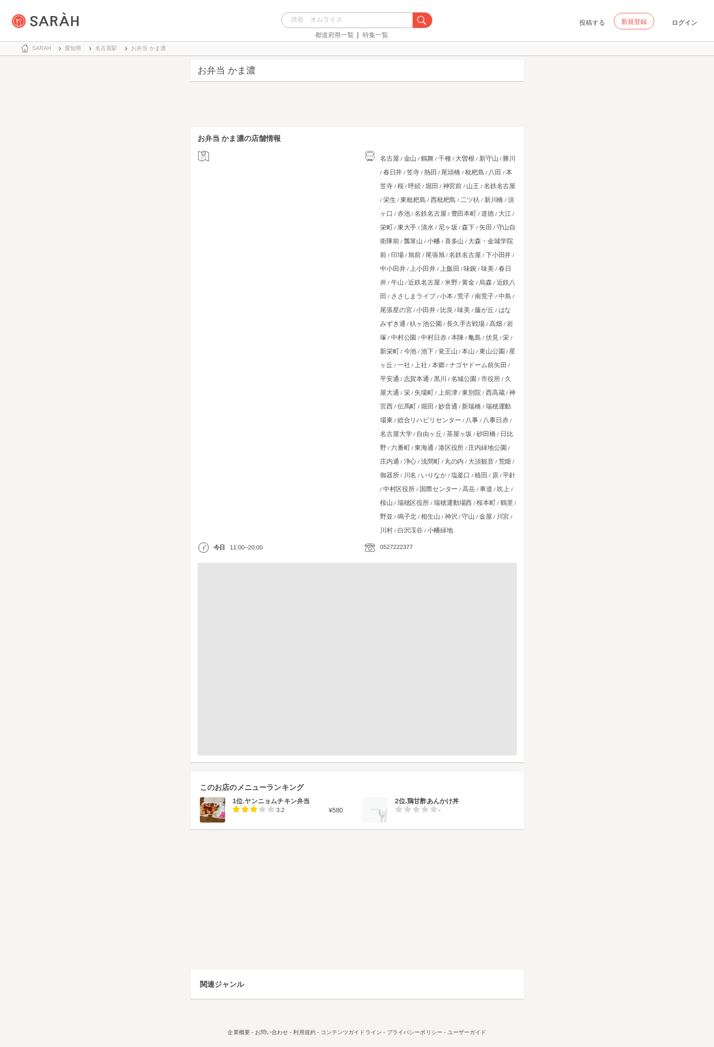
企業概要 (238, 1032)
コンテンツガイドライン (351, 1032)
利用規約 (304, 1032)
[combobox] (349, 20)
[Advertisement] (357, 106)
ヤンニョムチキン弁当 (277, 801)
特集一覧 (375, 35)
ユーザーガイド (467, 1032)
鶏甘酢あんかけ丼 (433, 801)
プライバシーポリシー (414, 1032)
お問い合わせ (272, 1032)
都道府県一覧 (334, 35)
